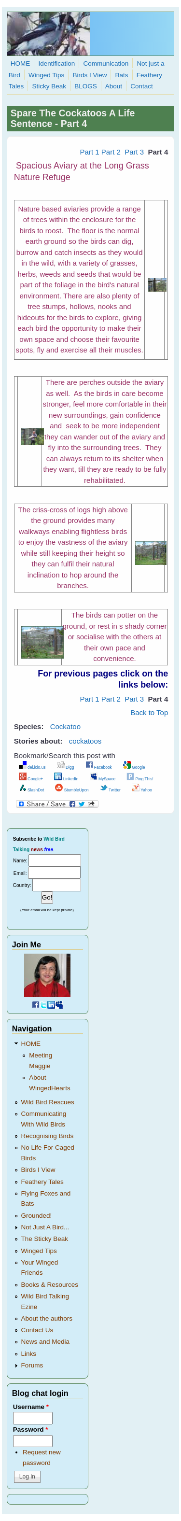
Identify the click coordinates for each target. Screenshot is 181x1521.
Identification (56, 63)
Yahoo (142, 790)
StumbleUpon (71, 790)
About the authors (47, 1318)
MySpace (102, 778)
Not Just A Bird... (45, 1227)
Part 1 (89, 152)
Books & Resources (50, 1284)
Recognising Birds (47, 1136)
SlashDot (31, 790)
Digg (65, 767)
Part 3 (134, 152)
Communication (105, 63)
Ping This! (139, 778)
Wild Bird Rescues (47, 1102)
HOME (20, 63)
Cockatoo (65, 726)
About (113, 86)
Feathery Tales (42, 1181)
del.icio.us (32, 767)
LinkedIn (66, 778)
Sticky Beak (49, 86)
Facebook (98, 767)
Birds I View (89, 75)
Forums (32, 1365)
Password (30, 1429)
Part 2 (112, 152)
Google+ (31, 778)
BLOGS (85, 86)
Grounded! (36, 1215)
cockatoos (85, 741)
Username (31, 1406)
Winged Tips (46, 75)
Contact (141, 86)
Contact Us (37, 1330)
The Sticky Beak (45, 1238)
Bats (121, 75)
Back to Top (149, 712)
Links (29, 1353)
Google (134, 767)
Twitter (110, 790)
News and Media (45, 1341)
